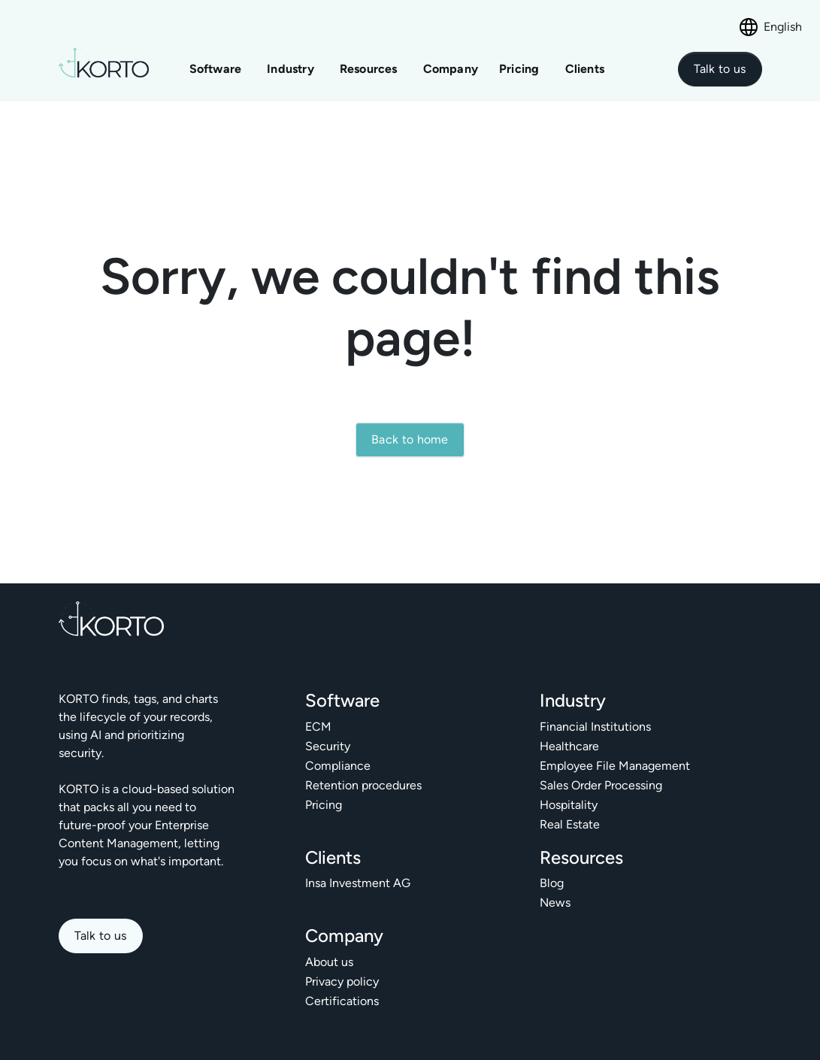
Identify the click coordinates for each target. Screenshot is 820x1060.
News (555, 902)
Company (450, 69)
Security (327, 746)
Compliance (338, 766)
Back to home (410, 439)
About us (329, 962)
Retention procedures (363, 785)
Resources (369, 69)
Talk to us (100, 935)
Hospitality (569, 805)
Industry (290, 69)
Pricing (521, 69)
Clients (584, 69)
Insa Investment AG (357, 883)
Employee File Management (615, 766)
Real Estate (570, 824)
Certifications (342, 1001)
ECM (318, 726)
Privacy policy (342, 981)
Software (215, 69)
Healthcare (569, 746)
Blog (552, 883)
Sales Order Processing (601, 785)
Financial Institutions (595, 726)
